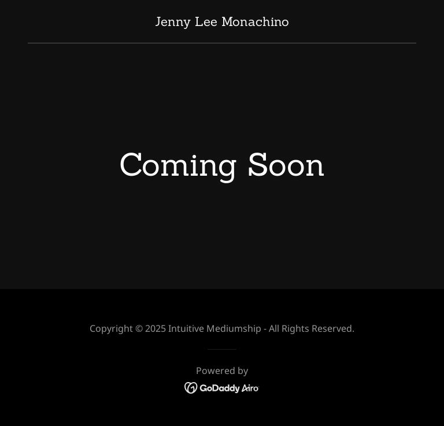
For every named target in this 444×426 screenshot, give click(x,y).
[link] (222, 22)
